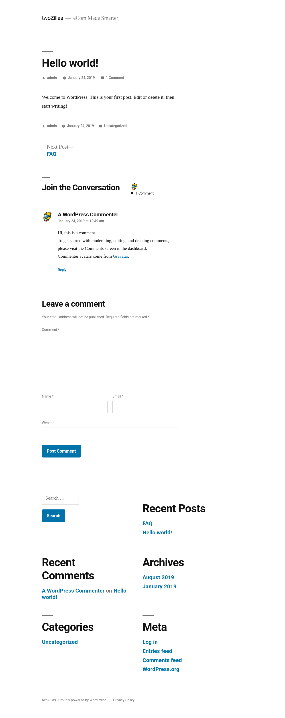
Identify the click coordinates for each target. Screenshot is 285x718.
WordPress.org (160, 669)
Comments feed (162, 660)
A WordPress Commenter (88, 214)
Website (48, 423)
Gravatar (120, 256)
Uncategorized (115, 126)
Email (117, 396)
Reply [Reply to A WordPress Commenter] (62, 270)
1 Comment (115, 78)
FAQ (147, 523)
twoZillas (53, 18)
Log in (150, 642)
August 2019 (158, 577)
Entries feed (157, 651)
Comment (50, 330)
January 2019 (159, 586)
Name (47, 396)
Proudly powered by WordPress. (83, 700)
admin (52, 78)
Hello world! (157, 532)
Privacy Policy (123, 700)
